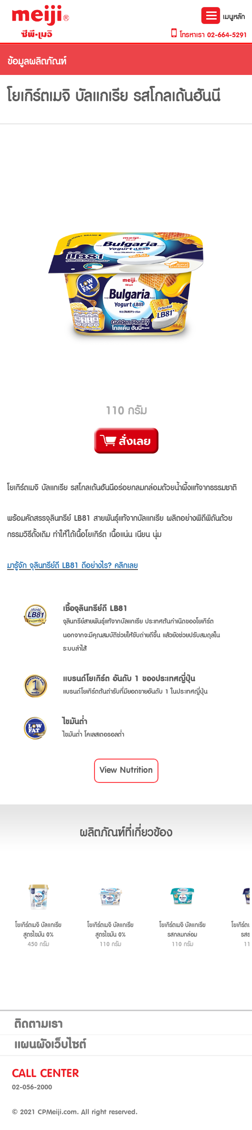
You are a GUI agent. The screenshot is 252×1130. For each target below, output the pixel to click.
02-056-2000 (32, 1087)
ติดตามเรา (38, 1024)
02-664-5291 (227, 35)
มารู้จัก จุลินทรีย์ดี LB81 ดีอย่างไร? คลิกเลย (72, 565)
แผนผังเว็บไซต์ (50, 1045)
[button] (126, 771)
